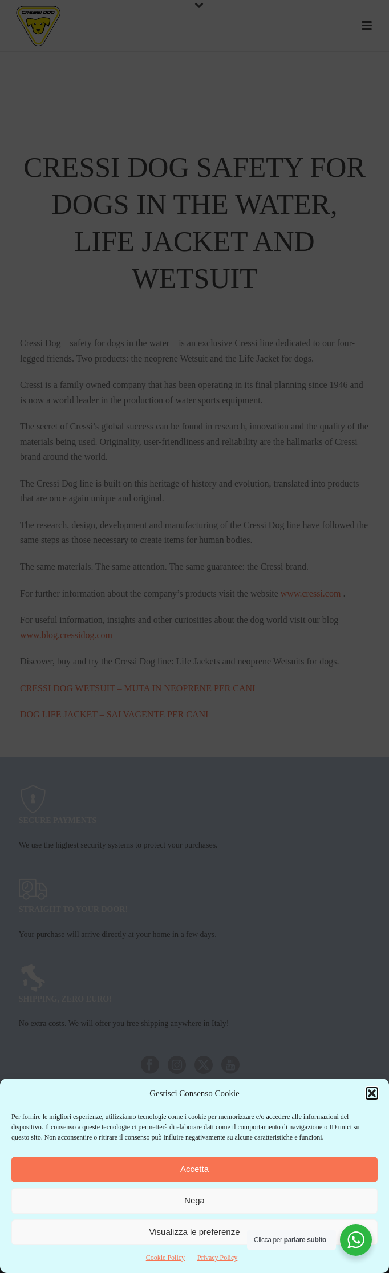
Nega (194, 1200)
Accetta (194, 1169)
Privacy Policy (217, 1258)
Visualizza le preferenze (194, 1231)
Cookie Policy (165, 1258)
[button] (372, 1093)
